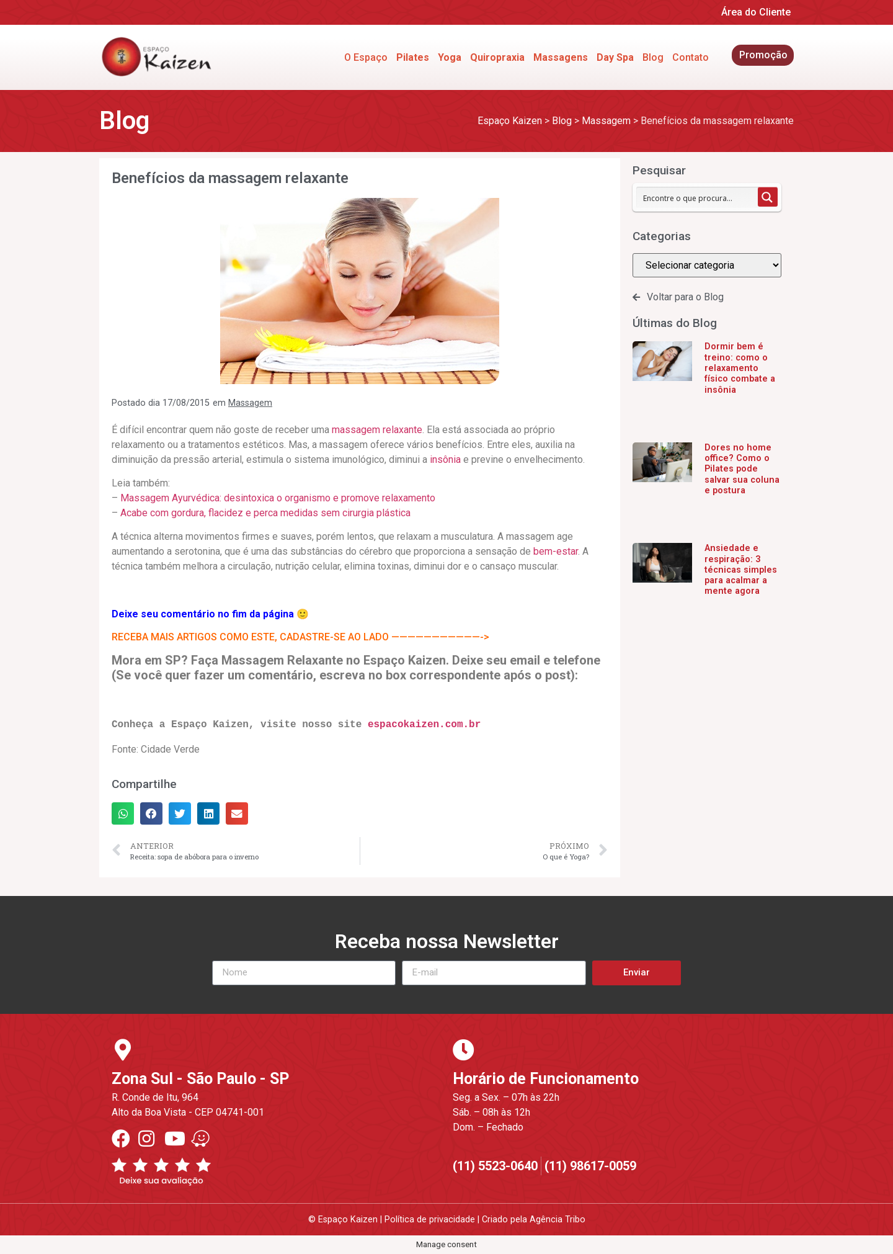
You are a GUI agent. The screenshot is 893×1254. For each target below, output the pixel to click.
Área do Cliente (756, 12)
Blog (653, 57)
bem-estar (555, 551)
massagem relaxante (375, 430)
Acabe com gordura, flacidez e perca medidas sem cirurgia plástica (265, 513)
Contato (690, 57)
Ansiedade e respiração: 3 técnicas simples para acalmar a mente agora (740, 569)
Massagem (250, 403)
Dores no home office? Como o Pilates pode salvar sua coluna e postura (742, 469)
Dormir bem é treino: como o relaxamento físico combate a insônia (739, 368)
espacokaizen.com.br (424, 725)
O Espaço (366, 57)
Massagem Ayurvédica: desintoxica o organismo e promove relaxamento (277, 498)
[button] (123, 813)
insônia (445, 459)
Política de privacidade (429, 1219)
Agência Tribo (557, 1219)
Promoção (763, 55)
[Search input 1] (697, 197)
